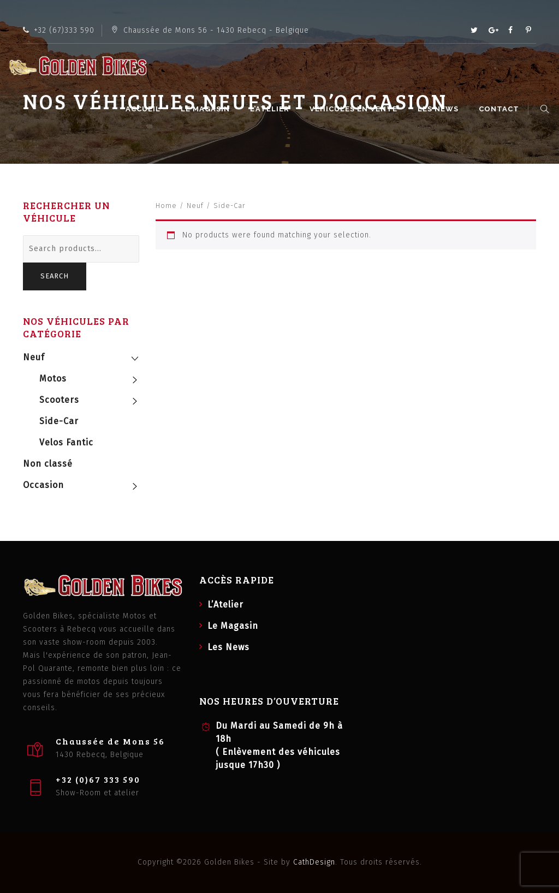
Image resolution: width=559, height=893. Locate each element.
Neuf (195, 205)
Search (54, 276)
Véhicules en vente (355, 109)
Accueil (144, 109)
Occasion (43, 485)
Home (166, 205)
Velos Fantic (66, 442)
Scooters (59, 400)
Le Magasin (206, 109)
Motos (53, 378)
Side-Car (59, 421)
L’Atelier (271, 109)
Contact (500, 109)
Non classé (48, 464)
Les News (439, 109)
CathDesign (314, 862)
